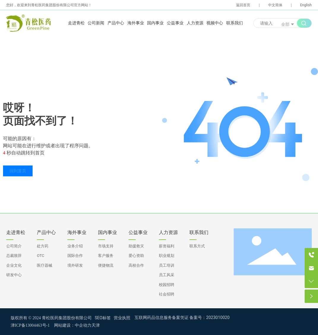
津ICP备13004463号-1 (30, 325)
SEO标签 (103, 317)
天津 (95, 325)
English (306, 5)
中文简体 (275, 5)
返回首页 (243, 5)
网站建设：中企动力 (72, 325)
